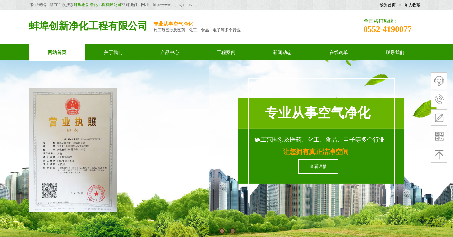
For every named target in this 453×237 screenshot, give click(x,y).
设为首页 (388, 5)
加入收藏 (412, 5)
